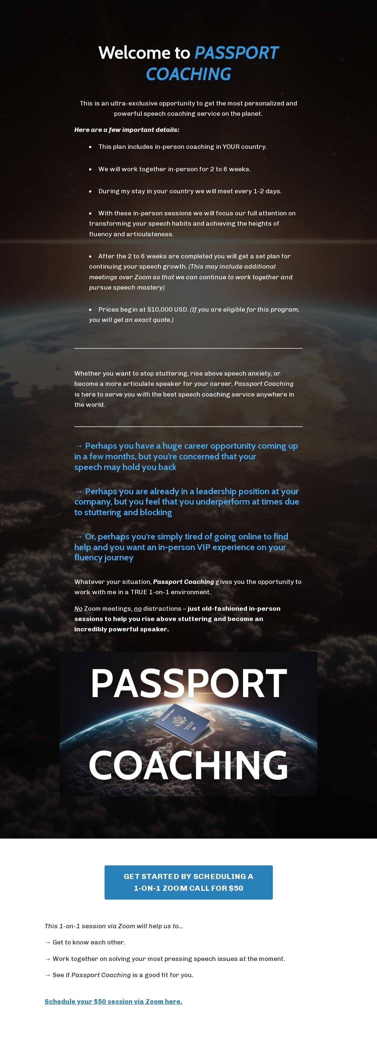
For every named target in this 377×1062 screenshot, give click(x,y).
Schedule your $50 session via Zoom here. (113, 1008)
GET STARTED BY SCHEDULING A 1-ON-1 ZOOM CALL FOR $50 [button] (188, 888)
